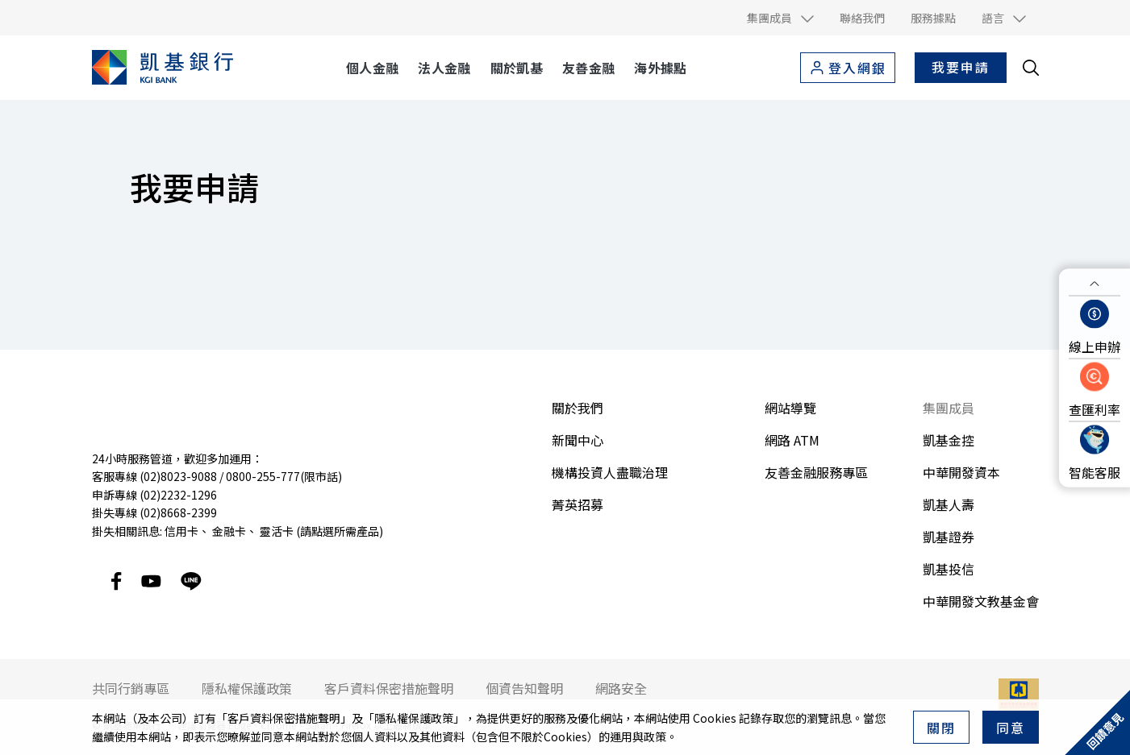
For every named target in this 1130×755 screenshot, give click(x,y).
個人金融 (372, 67)
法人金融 (444, 67)
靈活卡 (277, 531)
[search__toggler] (1031, 68)
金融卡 (229, 531)
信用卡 (181, 531)
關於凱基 (516, 67)
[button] (780, 18)
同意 (1010, 727)
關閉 (941, 727)
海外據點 (660, 67)
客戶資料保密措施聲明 (283, 718)
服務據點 (933, 18)
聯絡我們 (862, 18)
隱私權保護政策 (413, 718)
